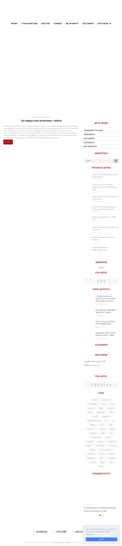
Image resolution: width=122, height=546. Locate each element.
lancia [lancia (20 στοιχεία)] (108, 437)
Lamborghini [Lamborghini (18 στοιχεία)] (96, 437)
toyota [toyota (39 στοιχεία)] (92, 462)
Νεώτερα (46, 23)
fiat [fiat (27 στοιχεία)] (102, 425)
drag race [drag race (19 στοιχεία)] (100, 412)
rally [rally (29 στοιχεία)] (93, 450)
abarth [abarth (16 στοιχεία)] (94, 400)
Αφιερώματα (89, 134)
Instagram (80, 532)
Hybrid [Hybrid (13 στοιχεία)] (112, 429)
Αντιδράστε (89, 143)
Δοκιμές (58, 23)
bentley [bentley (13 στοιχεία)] (91, 408)
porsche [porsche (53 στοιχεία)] (113, 446)
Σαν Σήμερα (88, 23)
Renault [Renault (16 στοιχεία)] (91, 454)
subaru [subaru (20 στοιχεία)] (111, 454)
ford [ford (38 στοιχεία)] (110, 425)
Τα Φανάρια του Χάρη (93, 130)
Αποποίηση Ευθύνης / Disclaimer (62, 542)
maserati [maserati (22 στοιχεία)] (90, 441)
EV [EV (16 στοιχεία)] (106, 421)
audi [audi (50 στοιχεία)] (112, 404)
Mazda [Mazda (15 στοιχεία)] (101, 441)
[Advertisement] (61, 41)
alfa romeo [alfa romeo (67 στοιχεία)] (92, 404)
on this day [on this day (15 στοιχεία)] (100, 446)
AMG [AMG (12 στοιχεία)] (103, 404)
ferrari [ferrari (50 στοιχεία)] (92, 425)
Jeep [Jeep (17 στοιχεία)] (102, 433)
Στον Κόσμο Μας (29, 23)
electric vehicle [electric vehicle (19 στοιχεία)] (94, 421)
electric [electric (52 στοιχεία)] (106, 416)
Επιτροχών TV (104, 23)
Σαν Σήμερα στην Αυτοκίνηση (41, 117)
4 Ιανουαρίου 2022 (101, 327)
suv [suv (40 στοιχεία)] (101, 458)
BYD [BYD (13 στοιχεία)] (90, 412)
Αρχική (14, 23)
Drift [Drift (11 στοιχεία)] (111, 412)
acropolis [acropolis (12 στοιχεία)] (106, 400)
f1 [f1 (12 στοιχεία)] (113, 421)
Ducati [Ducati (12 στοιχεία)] (95, 416)
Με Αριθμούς (72, 23)
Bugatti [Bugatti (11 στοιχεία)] (111, 408)
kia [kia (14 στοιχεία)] (111, 433)
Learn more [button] (90, 534)
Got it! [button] (102, 539)
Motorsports (90, 146)
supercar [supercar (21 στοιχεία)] (91, 458)
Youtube (60, 532)
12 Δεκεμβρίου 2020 (101, 315)
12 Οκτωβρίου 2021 (101, 304)
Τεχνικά (92, 504)
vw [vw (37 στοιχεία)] (111, 462)
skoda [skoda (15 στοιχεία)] (101, 454)
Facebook (40, 532)
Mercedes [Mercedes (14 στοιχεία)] (112, 441)
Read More (8, 142)
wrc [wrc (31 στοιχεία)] (101, 466)
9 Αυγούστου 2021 (101, 338)
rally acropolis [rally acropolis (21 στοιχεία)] (105, 450)
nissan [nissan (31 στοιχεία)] (88, 446)
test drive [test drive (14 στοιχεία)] (111, 458)
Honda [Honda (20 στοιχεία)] (102, 429)
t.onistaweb (96, 365)
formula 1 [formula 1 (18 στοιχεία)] (91, 429)
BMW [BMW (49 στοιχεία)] (101, 408)
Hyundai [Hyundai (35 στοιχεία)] (93, 433)
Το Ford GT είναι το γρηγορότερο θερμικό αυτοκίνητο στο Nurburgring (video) (104, 187)
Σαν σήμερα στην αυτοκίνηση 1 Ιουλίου (41, 120)
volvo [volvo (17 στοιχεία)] (102, 462)
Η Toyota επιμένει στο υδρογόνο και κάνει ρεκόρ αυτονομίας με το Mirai (105, 298)
